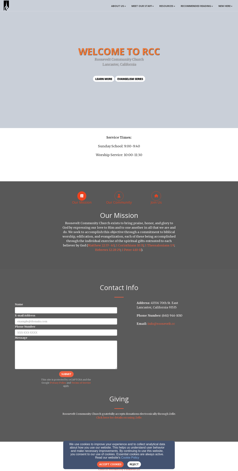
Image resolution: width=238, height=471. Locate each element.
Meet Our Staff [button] (142, 6)
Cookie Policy (130, 457)
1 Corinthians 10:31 (130, 245)
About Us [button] (118, 6)
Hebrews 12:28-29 (107, 250)
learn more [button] (103, 79)
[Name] (66, 310)
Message (21, 337)
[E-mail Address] (66, 321)
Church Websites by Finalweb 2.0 (119, 469)
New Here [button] (225, 6)
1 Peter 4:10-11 (131, 250)
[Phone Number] (66, 332)
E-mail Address (25, 315)
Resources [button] (167, 6)
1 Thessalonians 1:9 (159, 245)
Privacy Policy (58, 382)
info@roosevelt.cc (161, 324)
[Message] (66, 355)
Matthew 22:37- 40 (101, 245)
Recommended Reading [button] (197, 6)
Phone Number (25, 326)
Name (19, 304)
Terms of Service (81, 382)
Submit (66, 374)
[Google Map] (181, 356)
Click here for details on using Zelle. (119, 417)
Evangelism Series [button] (130, 79)
